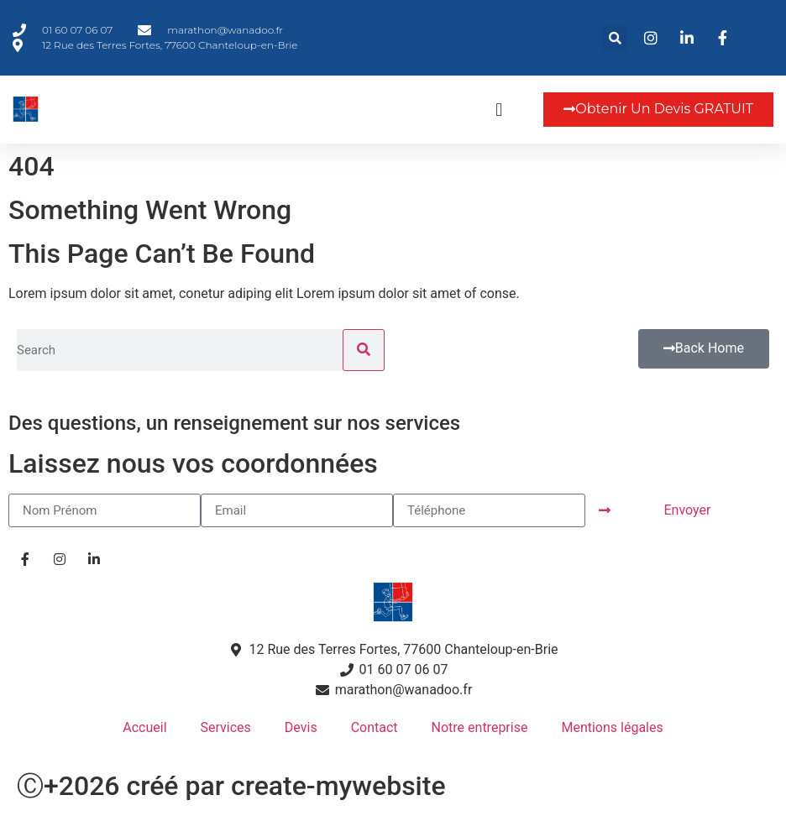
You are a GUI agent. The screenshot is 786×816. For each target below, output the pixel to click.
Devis (301, 727)
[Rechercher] (364, 350)
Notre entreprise (480, 727)
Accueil (144, 727)
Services (226, 727)
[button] (614, 37)
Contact (374, 727)
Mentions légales (612, 727)
